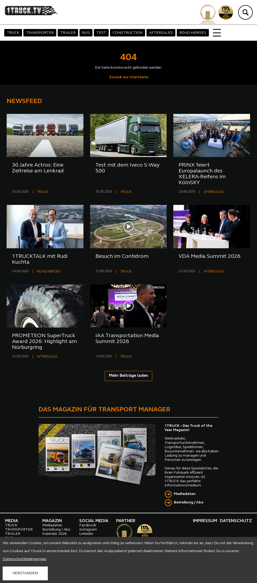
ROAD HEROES (192, 33)
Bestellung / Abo (189, 503)
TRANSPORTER (40, 33)
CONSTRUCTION (127, 33)
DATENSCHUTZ (236, 521)
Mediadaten (185, 494)
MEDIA (11, 521)
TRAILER (67, 33)
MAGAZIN (52, 521)
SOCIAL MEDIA (93, 521)
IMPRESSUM (205, 521)
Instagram (88, 530)
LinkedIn (86, 534)
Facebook (87, 525)
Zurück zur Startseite (128, 77)
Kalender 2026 (54, 534)
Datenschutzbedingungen (24, 559)
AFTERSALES (161, 33)
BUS (86, 33)
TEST (101, 33)
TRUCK (13, 33)
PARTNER (125, 521)
